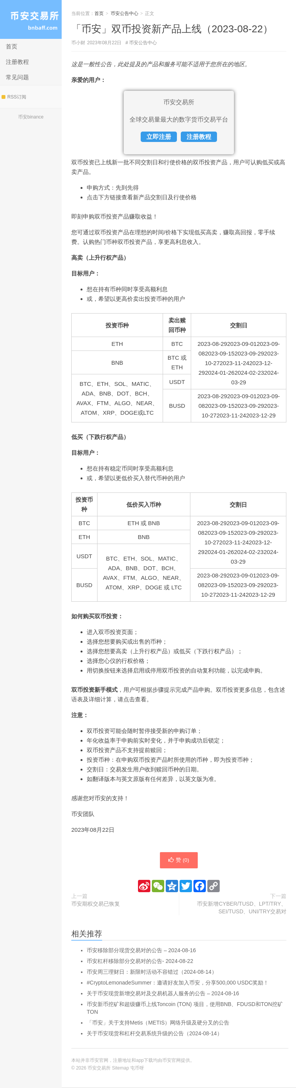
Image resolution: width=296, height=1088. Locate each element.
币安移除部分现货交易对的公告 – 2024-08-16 (141, 951)
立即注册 (158, 136)
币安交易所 (31, 19)
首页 (11, 46)
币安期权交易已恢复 (95, 904)
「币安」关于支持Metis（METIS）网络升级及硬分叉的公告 (158, 1023)
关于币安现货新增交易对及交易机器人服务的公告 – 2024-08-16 (163, 994)
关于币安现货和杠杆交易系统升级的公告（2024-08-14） (154, 1034)
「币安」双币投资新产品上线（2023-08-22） (172, 29)
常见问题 (17, 77)
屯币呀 (137, 1068)
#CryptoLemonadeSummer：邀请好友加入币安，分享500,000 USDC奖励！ (178, 983)
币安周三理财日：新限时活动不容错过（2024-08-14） (152, 973)
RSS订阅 (14, 97)
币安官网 (171, 1061)
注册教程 (17, 61)
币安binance (31, 117)
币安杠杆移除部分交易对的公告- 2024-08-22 (140, 962)
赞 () (178, 861)
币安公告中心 (124, 13)
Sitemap (120, 1068)
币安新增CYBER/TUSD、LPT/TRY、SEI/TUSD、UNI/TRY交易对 (241, 908)
